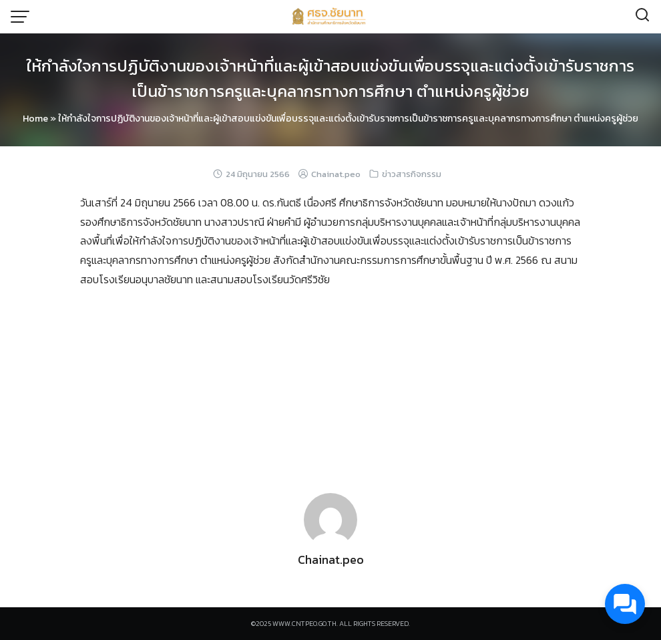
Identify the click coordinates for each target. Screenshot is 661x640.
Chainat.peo (336, 174)
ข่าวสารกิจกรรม (411, 174)
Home (35, 119)
